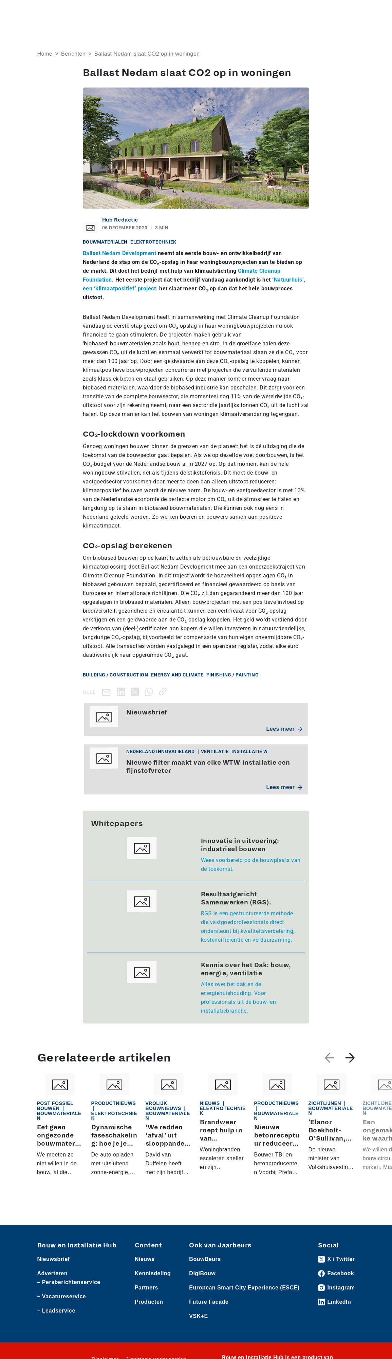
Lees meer (284, 729)
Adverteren (52, 1273)
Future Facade (208, 1302)
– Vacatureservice (61, 1296)
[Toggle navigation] (348, 11)
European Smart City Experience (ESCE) (244, 1287)
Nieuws (145, 1259)
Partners (146, 1287)
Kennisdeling (153, 1273)
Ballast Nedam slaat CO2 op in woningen (147, 54)
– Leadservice (56, 1311)
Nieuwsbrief (53, 1259)
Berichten (73, 54)
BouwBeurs (205, 1259)
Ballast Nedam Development (119, 253)
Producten (149, 1302)
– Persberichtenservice (68, 1282)
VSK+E (198, 1316)
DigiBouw (202, 1273)
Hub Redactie (120, 220)
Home (45, 54)
